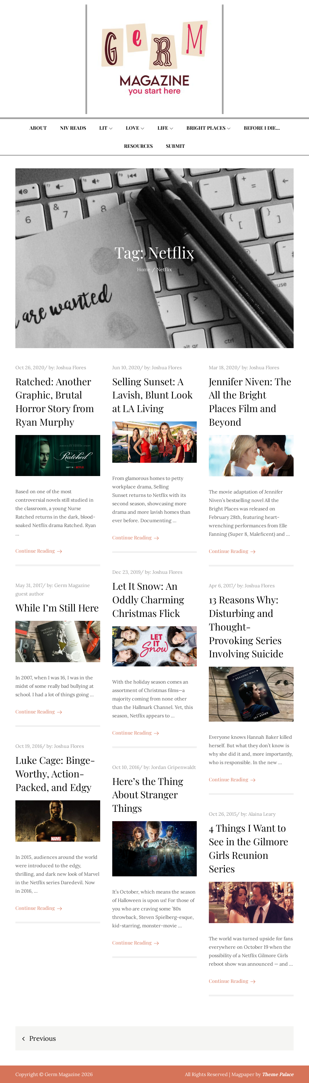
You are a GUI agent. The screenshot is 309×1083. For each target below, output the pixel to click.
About (38, 128)
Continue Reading (38, 551)
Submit (175, 146)
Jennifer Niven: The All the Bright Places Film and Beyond (250, 401)
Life (165, 128)
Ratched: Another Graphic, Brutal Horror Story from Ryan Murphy (54, 401)
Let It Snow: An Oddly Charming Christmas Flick (148, 599)
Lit (106, 128)
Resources (138, 146)
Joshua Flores (71, 367)
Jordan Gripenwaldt (173, 767)
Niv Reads (73, 128)
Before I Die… (262, 128)
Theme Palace (278, 1074)
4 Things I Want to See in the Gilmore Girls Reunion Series (248, 848)
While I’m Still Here (57, 607)
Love (135, 128)
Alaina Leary (262, 814)
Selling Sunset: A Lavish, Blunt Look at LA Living (152, 395)
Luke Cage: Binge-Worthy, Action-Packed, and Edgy (55, 773)
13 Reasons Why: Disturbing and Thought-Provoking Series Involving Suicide (246, 626)
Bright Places (208, 128)
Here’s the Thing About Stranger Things (147, 794)
